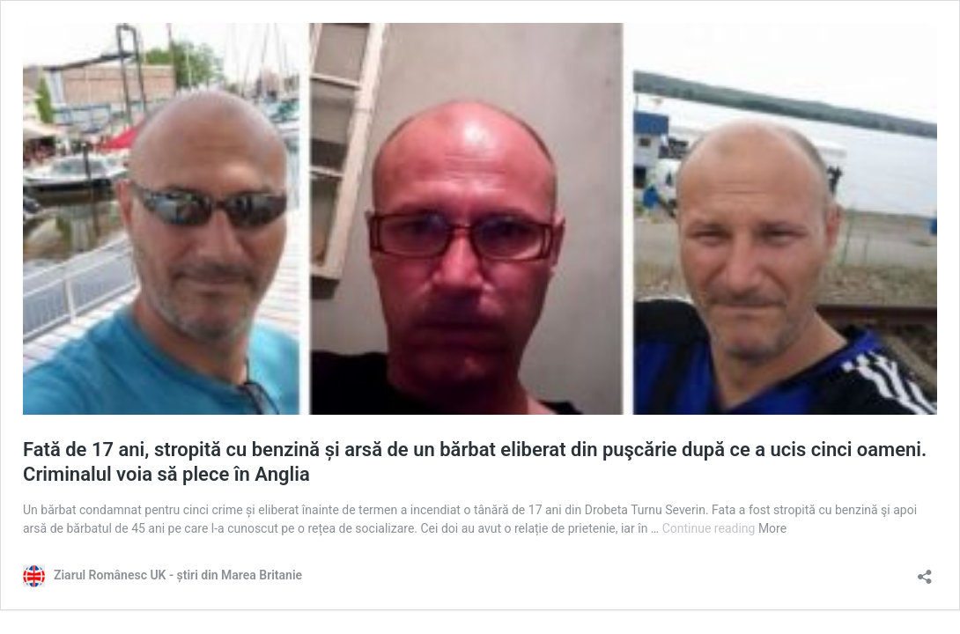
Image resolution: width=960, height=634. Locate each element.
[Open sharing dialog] (924, 571)
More (772, 528)
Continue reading (710, 528)
